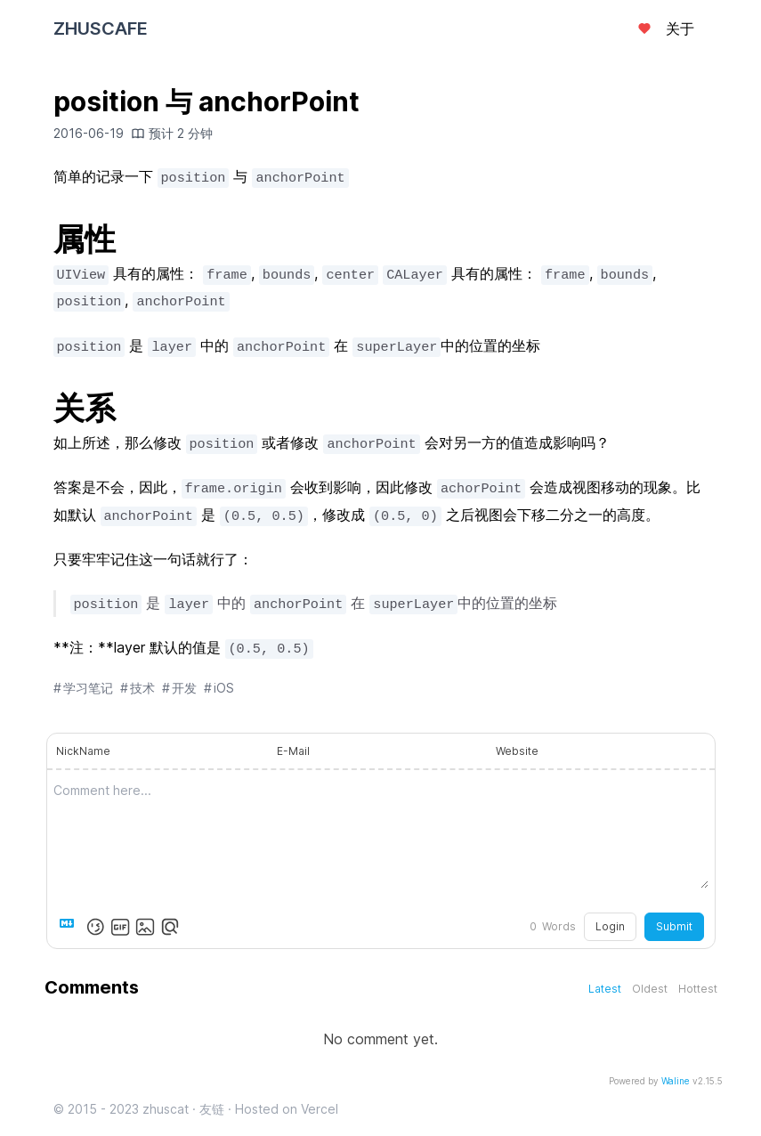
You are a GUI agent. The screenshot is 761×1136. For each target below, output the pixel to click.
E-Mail (293, 751)
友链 (211, 1108)
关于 (680, 28)
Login (610, 926)
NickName (83, 751)
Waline (675, 1080)
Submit (674, 926)
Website (517, 751)
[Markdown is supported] (70, 926)
